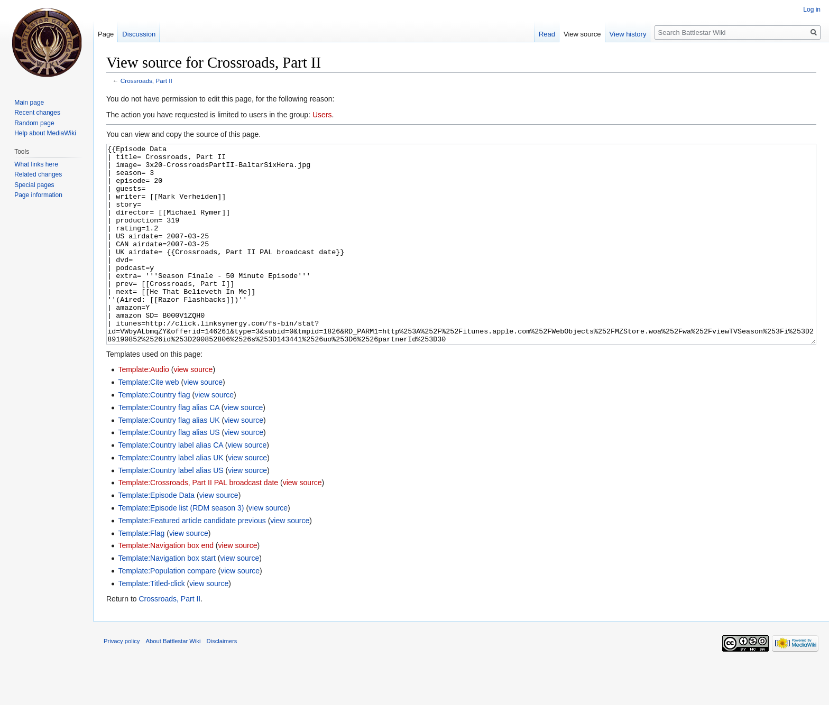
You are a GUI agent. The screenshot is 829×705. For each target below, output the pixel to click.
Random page (34, 123)
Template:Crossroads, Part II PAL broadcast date (198, 522)
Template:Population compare (167, 610)
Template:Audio (143, 409)
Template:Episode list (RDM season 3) (181, 547)
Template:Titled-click (151, 623)
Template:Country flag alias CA (168, 447)
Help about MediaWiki (45, 133)
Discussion (138, 34)
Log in (812, 9)
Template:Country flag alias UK (168, 460)
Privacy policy (122, 681)
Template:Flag (141, 573)
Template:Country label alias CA (170, 484)
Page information (38, 195)
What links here (36, 164)
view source (193, 409)
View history (628, 34)
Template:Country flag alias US (168, 472)
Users (322, 114)
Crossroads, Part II (146, 80)
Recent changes (37, 112)
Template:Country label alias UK (170, 497)
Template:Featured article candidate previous (191, 560)
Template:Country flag (154, 434)
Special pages (34, 185)
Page (106, 34)
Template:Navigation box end (166, 585)
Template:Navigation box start (166, 597)
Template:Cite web (148, 422)
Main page (29, 102)
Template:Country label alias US (170, 510)
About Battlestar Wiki (173, 681)
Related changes (38, 174)
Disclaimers (222, 681)
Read (547, 34)
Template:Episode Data (156, 535)
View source (582, 34)
